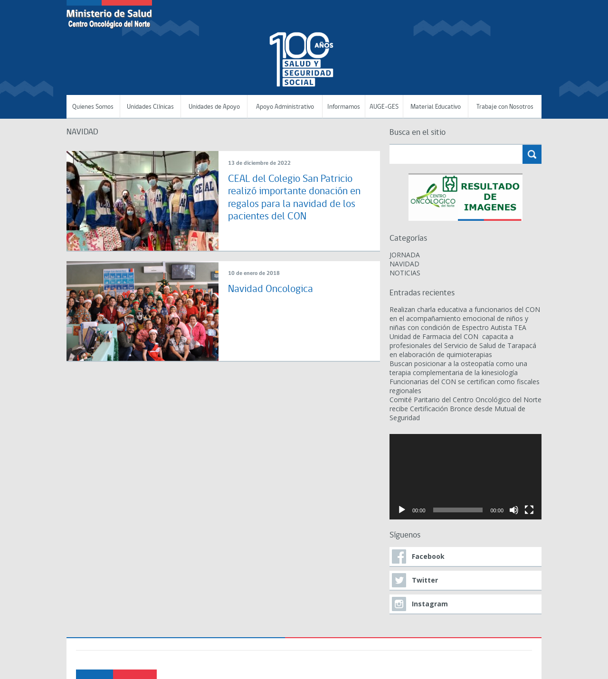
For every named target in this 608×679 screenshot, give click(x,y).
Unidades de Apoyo (214, 107)
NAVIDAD (404, 263)
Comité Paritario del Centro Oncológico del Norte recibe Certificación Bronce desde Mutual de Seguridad (466, 408)
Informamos (343, 107)
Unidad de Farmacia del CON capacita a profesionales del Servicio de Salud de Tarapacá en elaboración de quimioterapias (463, 345)
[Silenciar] (514, 510)
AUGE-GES (384, 107)
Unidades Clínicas (150, 107)
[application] (466, 476)
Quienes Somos (93, 107)
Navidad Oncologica (270, 289)
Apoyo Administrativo (285, 107)
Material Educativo (435, 107)
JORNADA (405, 254)
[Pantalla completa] (529, 510)
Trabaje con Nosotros (504, 107)
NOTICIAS (405, 272)
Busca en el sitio (418, 132)
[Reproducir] (402, 510)
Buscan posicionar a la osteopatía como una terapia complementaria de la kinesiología (458, 368)
